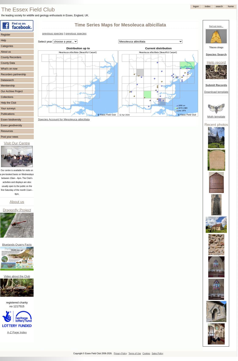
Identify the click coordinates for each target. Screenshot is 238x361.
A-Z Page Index (17, 332)
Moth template (216, 116)
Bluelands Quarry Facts (16, 244)
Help (3, 40)
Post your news (9, 136)
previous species (52, 33)
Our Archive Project (12, 91)
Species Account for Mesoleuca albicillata (64, 119)
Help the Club (8, 102)
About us (6, 51)
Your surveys (8, 108)
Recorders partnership (13, 74)
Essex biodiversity (11, 119)
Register (5, 34)
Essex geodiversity (11, 125)
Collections (7, 97)
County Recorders (11, 57)
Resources (7, 131)
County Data (8, 63)
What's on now (9, 68)
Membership (8, 85)
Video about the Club (17, 276)
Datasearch (7, 80)
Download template (216, 91)
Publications (8, 114)
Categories (7, 46)
